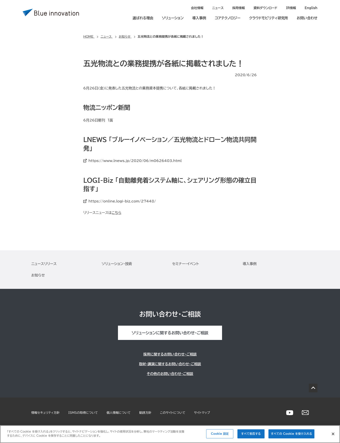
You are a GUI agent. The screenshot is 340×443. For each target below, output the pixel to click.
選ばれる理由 (142, 17)
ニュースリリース (44, 263)
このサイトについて (172, 412)
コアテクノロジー (227, 17)
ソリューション (173, 17)
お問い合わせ (307, 17)
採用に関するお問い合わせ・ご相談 (170, 354)
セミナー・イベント (185, 263)
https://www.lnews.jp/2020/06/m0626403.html (135, 160)
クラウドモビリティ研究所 (268, 17)
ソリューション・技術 (117, 263)
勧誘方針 (145, 412)
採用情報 (240, 7)
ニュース (220, 7)
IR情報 (291, 7)
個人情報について (118, 412)
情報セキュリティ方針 (45, 412)
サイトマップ (202, 412)
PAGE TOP (313, 387)
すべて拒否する (251, 433)
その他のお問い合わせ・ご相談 (170, 373)
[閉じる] (333, 434)
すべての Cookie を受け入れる (291, 433)
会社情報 (199, 7)
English (311, 7)
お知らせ (38, 275)
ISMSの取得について (83, 412)
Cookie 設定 (220, 433)
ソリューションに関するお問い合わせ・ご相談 (170, 333)
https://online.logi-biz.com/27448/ (122, 201)
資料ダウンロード (266, 7)
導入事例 (199, 17)
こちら (116, 212)
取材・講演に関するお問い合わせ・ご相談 (170, 363)
